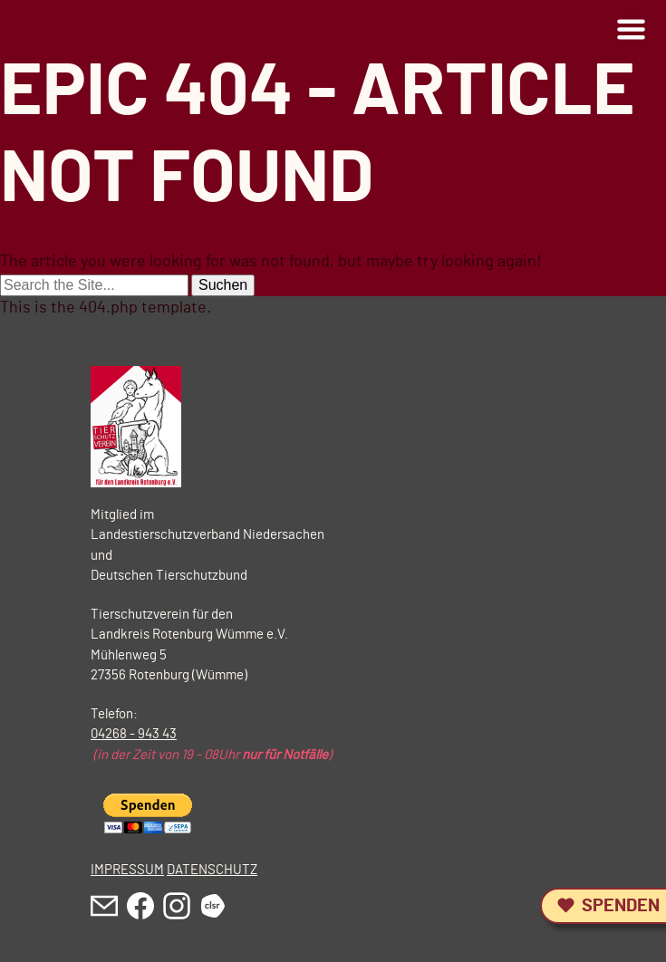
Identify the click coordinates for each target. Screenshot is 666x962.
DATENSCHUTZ (212, 870)
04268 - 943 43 (134, 734)
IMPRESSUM (127, 870)
